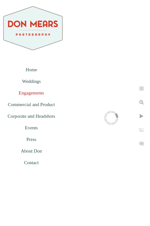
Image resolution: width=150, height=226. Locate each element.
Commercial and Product (31, 104)
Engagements (31, 92)
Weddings (31, 81)
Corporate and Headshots (31, 116)
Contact (31, 162)
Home (31, 69)
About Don (31, 150)
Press (31, 139)
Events (31, 127)
